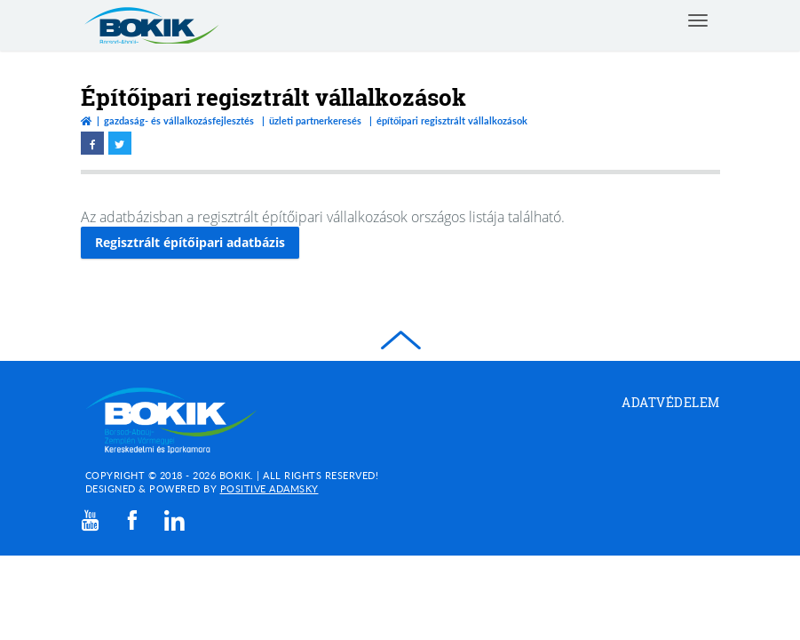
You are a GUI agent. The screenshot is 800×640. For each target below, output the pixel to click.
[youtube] (90, 520)
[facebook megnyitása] (92, 143)
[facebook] (132, 520)
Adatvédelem (671, 402)
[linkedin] (174, 520)
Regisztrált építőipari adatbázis (190, 242)
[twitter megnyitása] (119, 143)
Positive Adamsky (269, 488)
